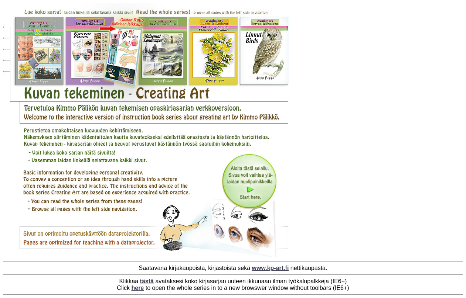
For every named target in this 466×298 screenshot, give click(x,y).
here (137, 288)
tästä (147, 281)
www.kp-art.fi (270, 268)
